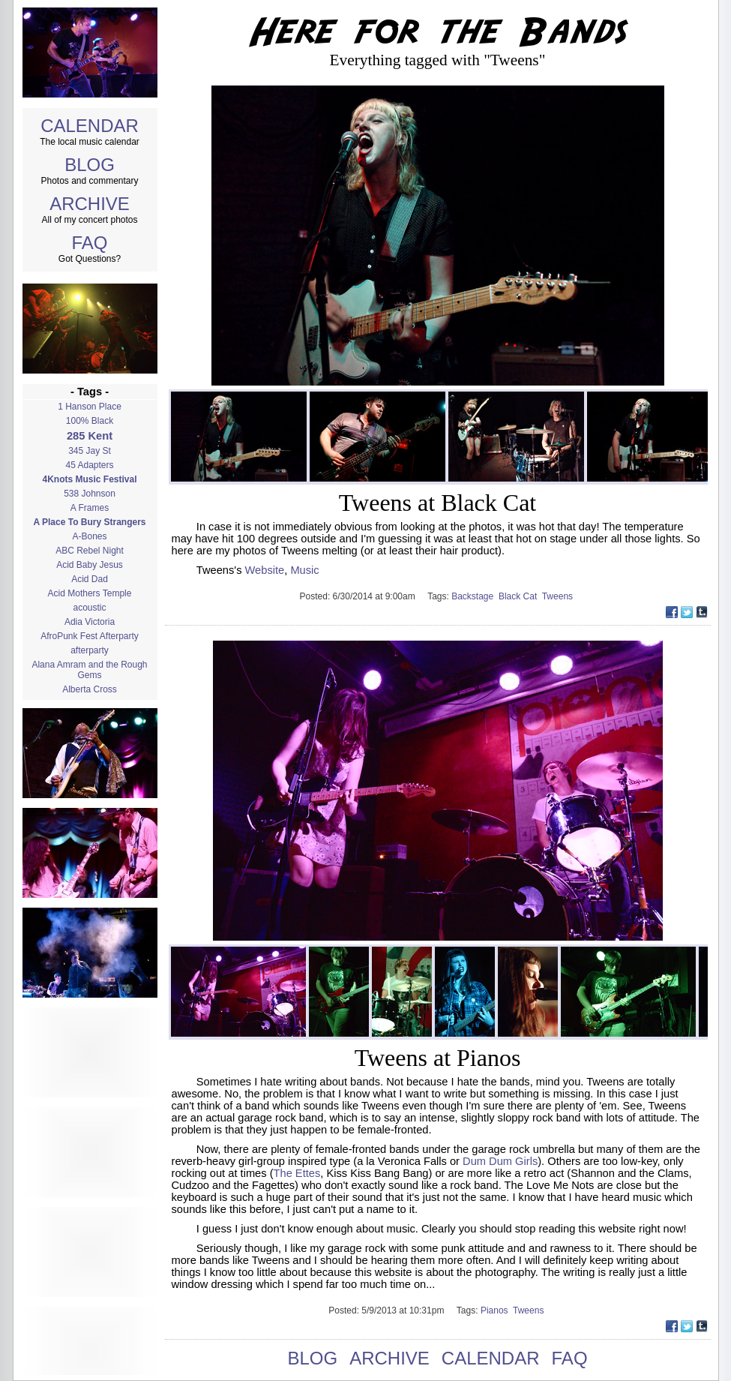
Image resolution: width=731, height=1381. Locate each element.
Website (265, 570)
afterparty (89, 650)
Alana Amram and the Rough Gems (89, 669)
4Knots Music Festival (89, 479)
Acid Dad (89, 579)
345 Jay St (89, 451)
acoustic (89, 607)
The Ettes (297, 1173)
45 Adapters (89, 465)
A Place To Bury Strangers (89, 522)
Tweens (559, 596)
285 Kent (89, 436)
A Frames (89, 508)
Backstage (475, 596)
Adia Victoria (89, 622)
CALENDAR (89, 126)
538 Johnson (89, 493)
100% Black (89, 421)
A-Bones (89, 536)
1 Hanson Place (89, 406)
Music (304, 570)
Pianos (497, 1310)
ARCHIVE (89, 204)
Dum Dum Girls (500, 1161)
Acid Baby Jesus (89, 565)
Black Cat (520, 596)
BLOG (89, 165)
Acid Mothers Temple (90, 593)
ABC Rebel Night (89, 550)
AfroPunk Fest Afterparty (89, 636)
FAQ (89, 243)
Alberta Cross (89, 689)
